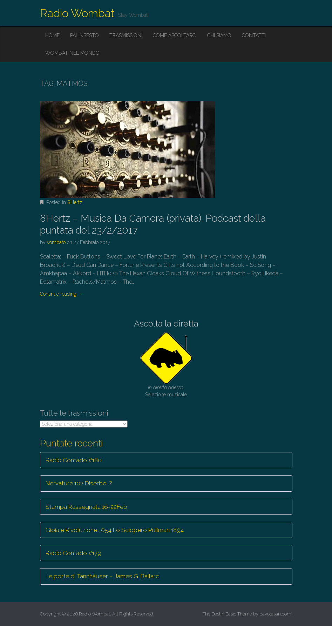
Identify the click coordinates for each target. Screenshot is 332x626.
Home (52, 35)
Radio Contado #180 (74, 460)
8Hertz (74, 202)
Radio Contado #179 (73, 553)
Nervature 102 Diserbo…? (79, 483)
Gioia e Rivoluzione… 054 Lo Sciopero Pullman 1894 (115, 529)
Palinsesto (84, 35)
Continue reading (61, 294)
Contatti (254, 35)
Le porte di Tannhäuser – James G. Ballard (103, 576)
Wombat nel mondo (72, 53)
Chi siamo (219, 35)
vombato (56, 242)
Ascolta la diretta (166, 323)
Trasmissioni (125, 35)
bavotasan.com (275, 614)
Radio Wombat (77, 13)
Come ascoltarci (175, 35)
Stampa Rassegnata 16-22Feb (86, 506)
